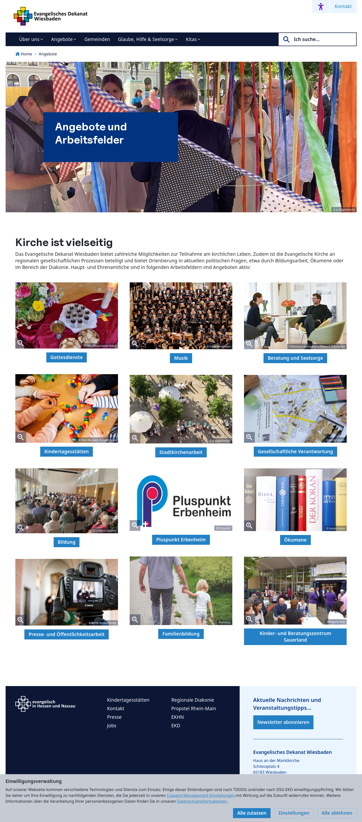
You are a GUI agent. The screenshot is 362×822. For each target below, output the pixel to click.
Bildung (67, 542)
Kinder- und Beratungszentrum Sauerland (295, 636)
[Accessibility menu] (320, 6)
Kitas (191, 39)
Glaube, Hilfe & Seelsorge (146, 39)
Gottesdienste (66, 357)
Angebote (62, 39)
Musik (181, 358)
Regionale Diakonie (192, 700)
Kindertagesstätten (66, 451)
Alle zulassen (251, 813)
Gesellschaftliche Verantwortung (295, 451)
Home (23, 54)
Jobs (111, 725)
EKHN (177, 717)
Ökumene (295, 540)
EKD (175, 725)
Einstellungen (294, 813)
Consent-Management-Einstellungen (201, 795)
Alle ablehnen (337, 813)
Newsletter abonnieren (283, 722)
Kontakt (343, 6)
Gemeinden (97, 39)
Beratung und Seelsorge (295, 358)
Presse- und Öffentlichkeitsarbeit (67, 634)
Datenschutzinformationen (202, 801)
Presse (114, 717)
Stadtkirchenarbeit (181, 452)
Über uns (29, 39)
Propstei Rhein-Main (193, 708)
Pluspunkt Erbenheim (181, 539)
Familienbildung (180, 634)
